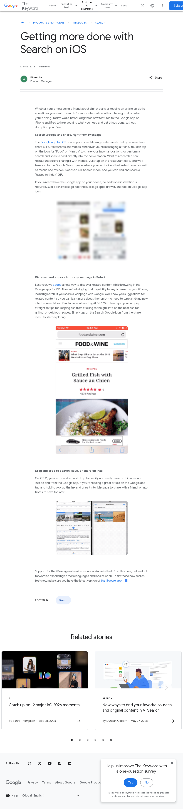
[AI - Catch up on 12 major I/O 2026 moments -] (45, 690)
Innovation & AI (69, 5)
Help (12, 795)
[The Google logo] (13, 782)
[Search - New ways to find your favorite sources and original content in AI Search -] (138, 690)
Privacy (33, 782)
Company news (109, 5)
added (57, 285)
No (147, 788)
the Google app (111, 580)
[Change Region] (51, 795)
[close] (172, 769)
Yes (130, 788)
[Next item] (166, 688)
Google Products (92, 782)
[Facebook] (59, 763)
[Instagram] (29, 763)
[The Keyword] (22, 22)
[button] (156, 78)
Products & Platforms (48, 22)
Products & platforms (89, 5)
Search (100, 22)
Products (80, 22)
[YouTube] (49, 763)
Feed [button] (124, 5)
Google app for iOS (53, 142)
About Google (65, 782)
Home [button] (52, 5)
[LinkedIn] (69, 763)
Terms (46, 782)
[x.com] (39, 763)
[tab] (72, 740)
